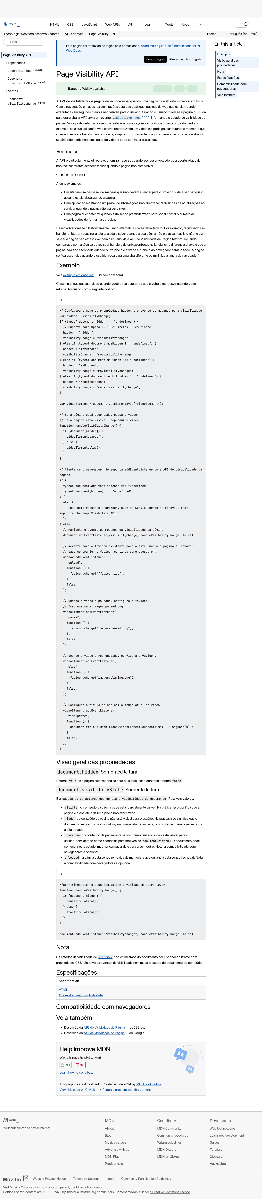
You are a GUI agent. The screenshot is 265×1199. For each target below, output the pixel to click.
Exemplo (223, 54)
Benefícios (67, 151)
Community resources (172, 1135)
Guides (214, 1142)
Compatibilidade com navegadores (232, 86)
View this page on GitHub (77, 1090)
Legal (110, 1179)
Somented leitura (96, 772)
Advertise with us (117, 1149)
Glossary (216, 1157)
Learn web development (227, 1135)
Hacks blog (218, 1164)
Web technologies (222, 1128)
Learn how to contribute (76, 1072)
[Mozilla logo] (15, 1178)
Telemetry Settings (86, 1179)
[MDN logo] (11, 1120)
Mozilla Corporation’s (25, 1187)
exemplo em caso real (78, 275)
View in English (155, 59)
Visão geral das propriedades (228, 62)
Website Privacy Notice (49, 1179)
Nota (220, 71)
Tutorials (216, 1149)
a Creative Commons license (170, 1192)
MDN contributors (148, 1084)
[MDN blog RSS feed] (33, 1151)
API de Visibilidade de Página (104, 1027)
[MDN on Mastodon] (26, 1151)
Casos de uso (70, 174)
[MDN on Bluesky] (12, 1151)
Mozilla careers (116, 1142)
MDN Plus (112, 1157)
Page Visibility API (17, 55)
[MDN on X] (19, 1151)
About (109, 1128)
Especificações (228, 78)
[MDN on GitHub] (5, 1151)
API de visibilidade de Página (104, 1033)
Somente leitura (107, 789)
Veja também (226, 95)
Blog (202, 24)
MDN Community (169, 1128)
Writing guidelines (169, 1142)
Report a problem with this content (126, 1090)
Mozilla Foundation (89, 1187)
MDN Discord (167, 1149)
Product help (114, 1164)
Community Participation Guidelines (146, 1179)
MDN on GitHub (168, 1157)
